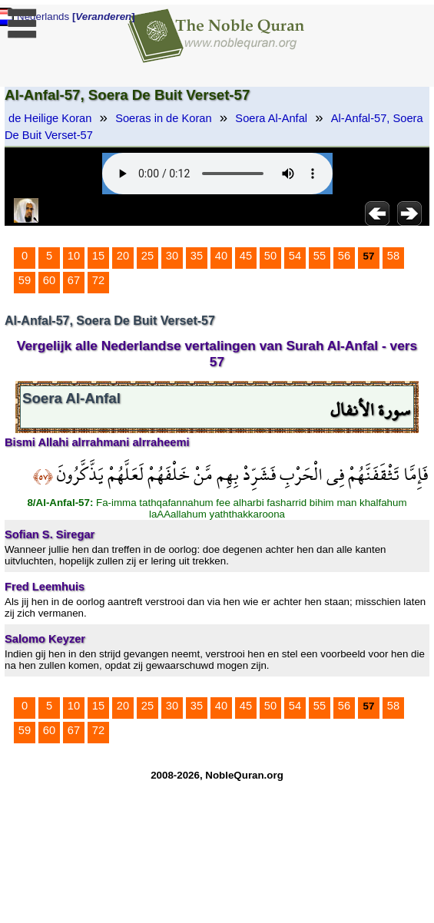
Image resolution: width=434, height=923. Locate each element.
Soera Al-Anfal (271, 118)
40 (221, 256)
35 (196, 256)
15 (98, 256)
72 (98, 280)
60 (49, 280)
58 (393, 256)
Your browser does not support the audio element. (217, 173)
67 (74, 280)
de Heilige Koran (49, 118)
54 (295, 256)
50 (270, 256)
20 (123, 256)
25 (147, 256)
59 (24, 280)
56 (344, 256)
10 (74, 256)
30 (172, 256)
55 (319, 256)
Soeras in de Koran (163, 118)
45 (246, 256)
